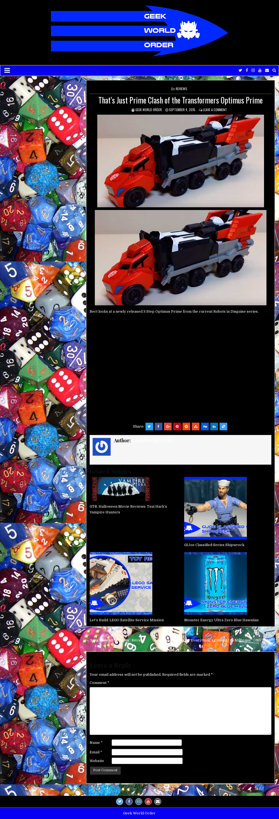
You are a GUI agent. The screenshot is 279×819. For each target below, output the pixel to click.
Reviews (181, 88)
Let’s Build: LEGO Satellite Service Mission (127, 620)
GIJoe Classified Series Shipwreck (214, 545)
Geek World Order (148, 109)
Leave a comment (215, 109)
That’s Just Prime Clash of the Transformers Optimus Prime (180, 100)
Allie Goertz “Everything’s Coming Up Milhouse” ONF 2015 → (221, 640)
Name (96, 743)
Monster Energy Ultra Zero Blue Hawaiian (221, 620)
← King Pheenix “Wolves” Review (115, 640)
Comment (99, 683)
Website (97, 761)
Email (96, 752)
